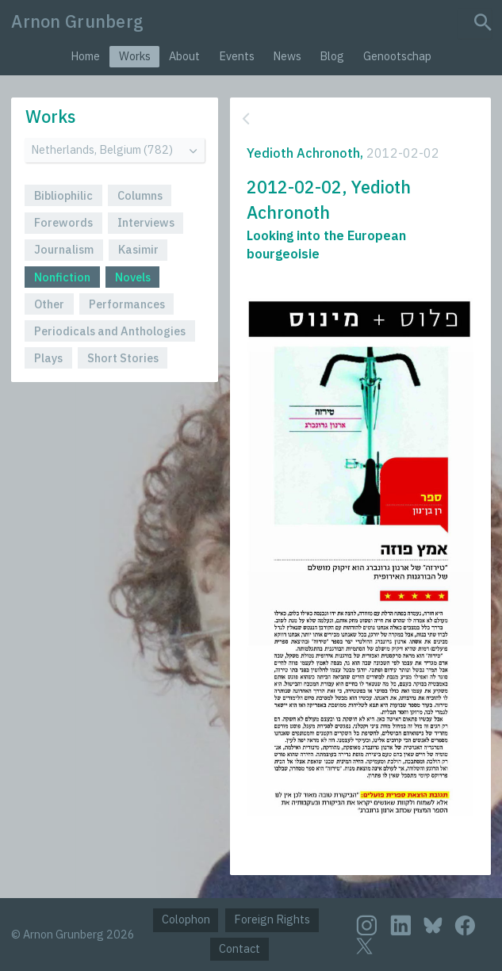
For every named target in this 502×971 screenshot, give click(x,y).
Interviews (145, 222)
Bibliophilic (63, 195)
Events (237, 55)
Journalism (64, 249)
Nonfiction (62, 277)
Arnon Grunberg (77, 21)
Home (85, 55)
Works (135, 55)
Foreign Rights (272, 919)
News (287, 55)
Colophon (186, 919)
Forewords (63, 222)
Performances (127, 304)
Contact (239, 948)
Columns (140, 195)
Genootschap (397, 55)
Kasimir (138, 249)
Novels (133, 277)
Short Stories (123, 357)
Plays (48, 357)
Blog (332, 55)
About (184, 55)
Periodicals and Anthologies (110, 330)
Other (49, 304)
